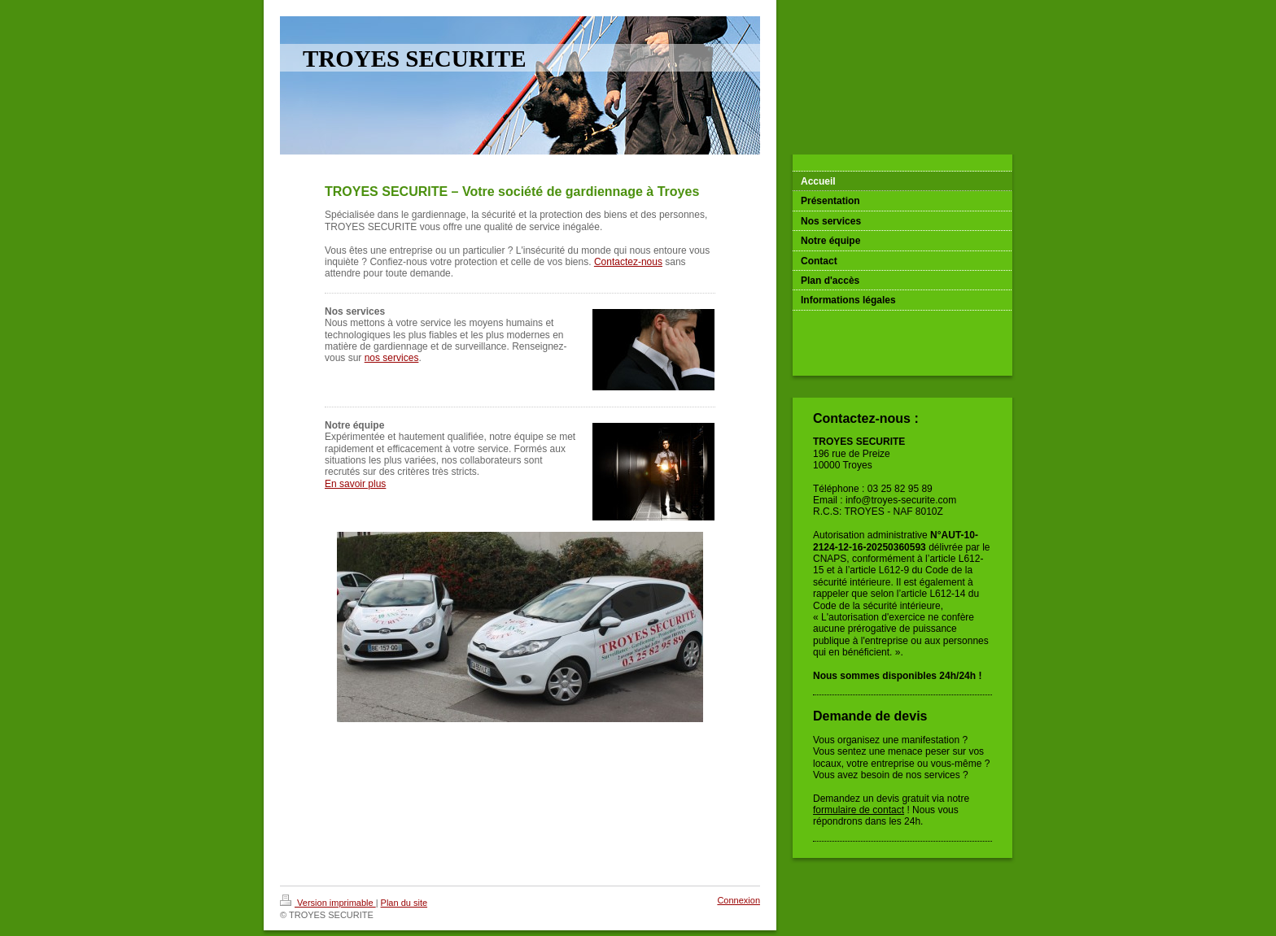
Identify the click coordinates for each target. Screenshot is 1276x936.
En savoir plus (355, 484)
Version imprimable (328, 903)
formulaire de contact (858, 810)
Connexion (738, 900)
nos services (392, 358)
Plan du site (404, 903)
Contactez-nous (628, 262)
